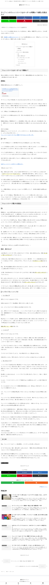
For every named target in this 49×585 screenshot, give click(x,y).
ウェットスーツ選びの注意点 (22, 52)
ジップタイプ (21, 60)
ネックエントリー (22, 64)
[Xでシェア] (8, 17)
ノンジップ (21, 62)
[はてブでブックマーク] (40, 17)
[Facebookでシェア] (24, 17)
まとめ (17, 66)
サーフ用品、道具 (4, 464)
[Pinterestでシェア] (24, 21)
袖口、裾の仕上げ (21, 56)
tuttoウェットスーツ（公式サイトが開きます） (12, 165)
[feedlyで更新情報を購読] (12, 484)
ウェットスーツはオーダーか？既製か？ (25, 46)
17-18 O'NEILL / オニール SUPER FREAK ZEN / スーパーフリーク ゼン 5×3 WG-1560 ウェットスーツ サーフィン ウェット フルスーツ (10, 91)
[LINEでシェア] (8, 21)
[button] (40, 21)
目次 (23, 44)
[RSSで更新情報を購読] (36, 484)
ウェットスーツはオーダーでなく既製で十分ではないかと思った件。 (17, 136)
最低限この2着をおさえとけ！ (11, 37)
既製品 (19, 48)
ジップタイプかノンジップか (24, 58)
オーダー (19, 50)
